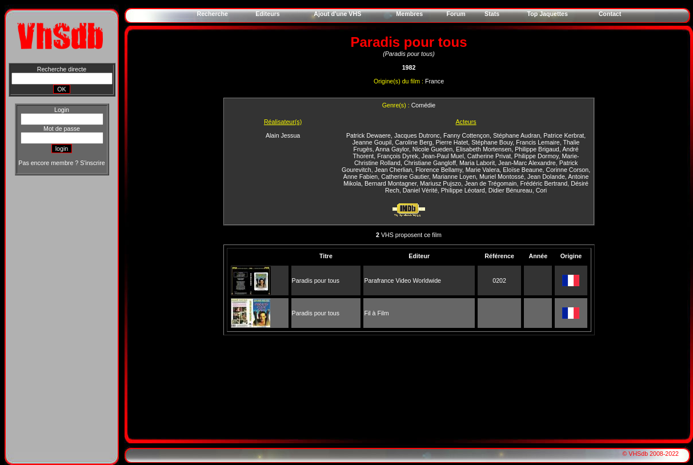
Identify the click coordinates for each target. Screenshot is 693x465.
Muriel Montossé (501, 176)
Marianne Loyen (454, 176)
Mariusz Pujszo (440, 183)
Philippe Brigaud (537, 149)
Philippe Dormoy (536, 156)
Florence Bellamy (438, 169)
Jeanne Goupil (372, 142)
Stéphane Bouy (491, 142)
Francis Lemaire (537, 142)
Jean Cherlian (393, 169)
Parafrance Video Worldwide (402, 280)
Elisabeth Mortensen (483, 149)
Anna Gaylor (392, 149)
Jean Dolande (546, 176)
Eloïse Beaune (522, 169)
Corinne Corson (567, 169)
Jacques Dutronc (417, 135)
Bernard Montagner (390, 183)
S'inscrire (92, 162)
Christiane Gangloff (430, 162)
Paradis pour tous (316, 280)
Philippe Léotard (463, 190)
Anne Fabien (360, 176)
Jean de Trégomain (490, 183)
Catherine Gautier (405, 176)
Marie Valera (483, 169)
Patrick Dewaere (368, 135)
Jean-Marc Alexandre (527, 162)
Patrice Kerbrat (563, 135)
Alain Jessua (283, 135)
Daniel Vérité (420, 190)
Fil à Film (376, 313)
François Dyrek (397, 156)
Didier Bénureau (510, 190)
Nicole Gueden (432, 149)
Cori (541, 190)
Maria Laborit (477, 162)
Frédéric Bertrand (543, 183)
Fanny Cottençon (466, 135)
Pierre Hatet (451, 142)
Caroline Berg (413, 142)
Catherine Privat (489, 156)
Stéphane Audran (516, 135)
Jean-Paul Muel (443, 156)
